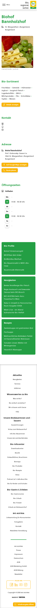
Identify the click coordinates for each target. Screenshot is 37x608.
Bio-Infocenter (17, 444)
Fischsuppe (8, 332)
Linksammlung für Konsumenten (18, 517)
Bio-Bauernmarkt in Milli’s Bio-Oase (16, 264)
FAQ (17, 412)
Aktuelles (17, 375)
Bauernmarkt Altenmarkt (14, 270)
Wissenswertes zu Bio (17, 394)
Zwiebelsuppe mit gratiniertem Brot (18, 328)
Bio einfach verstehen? (17, 403)
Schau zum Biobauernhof (17, 429)
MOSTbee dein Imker (12, 255)
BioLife (17, 453)
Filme (17, 475)
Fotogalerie (18, 522)
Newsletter (18, 574)
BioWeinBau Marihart (12, 259)
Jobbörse (17, 388)
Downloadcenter (17, 448)
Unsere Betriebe (17, 438)
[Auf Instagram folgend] (25, 584)
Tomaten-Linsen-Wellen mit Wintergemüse (15, 344)
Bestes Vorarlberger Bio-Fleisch (16, 285)
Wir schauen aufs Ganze (17, 407)
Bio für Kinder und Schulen (17, 483)
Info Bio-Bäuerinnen (17, 434)
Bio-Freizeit (17, 503)
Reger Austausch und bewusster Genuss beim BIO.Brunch (17, 290)
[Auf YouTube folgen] (21, 584)
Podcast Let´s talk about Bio (17, 479)
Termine (17, 384)
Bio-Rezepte (17, 470)
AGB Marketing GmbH (18, 566)
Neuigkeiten (17, 379)
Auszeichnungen (17, 425)
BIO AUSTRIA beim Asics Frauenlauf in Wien (14, 297)
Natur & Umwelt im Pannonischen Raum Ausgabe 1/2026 (18, 304)
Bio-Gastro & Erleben (17, 489)
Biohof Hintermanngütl (13, 251)
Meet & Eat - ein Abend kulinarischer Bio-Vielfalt (14, 311)
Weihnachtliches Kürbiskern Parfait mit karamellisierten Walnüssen (18, 337)
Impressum (18, 554)
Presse (18, 550)
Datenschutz (18, 558)
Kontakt (18, 526)
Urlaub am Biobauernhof (17, 507)
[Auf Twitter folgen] (16, 584)
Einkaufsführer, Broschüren (17, 457)
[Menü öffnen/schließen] (8, 4)
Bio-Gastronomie (17, 494)
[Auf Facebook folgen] (11, 584)
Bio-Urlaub (17, 498)
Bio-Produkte (17, 466)
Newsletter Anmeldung (18, 530)
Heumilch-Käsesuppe (13, 349)
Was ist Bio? (17, 398)
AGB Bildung (18, 570)
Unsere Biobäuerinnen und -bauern (17, 419)
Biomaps (17, 461)
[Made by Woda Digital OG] (18, 597)
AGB (18, 562)
